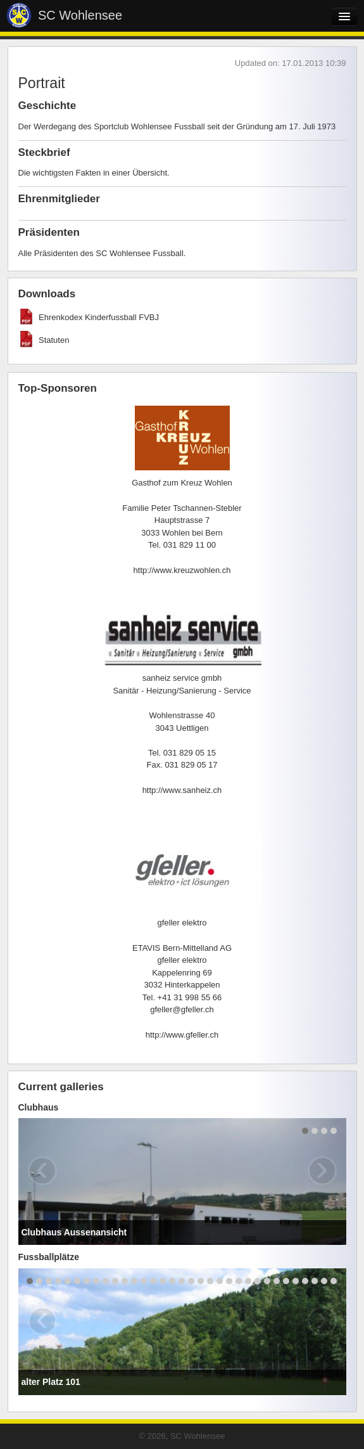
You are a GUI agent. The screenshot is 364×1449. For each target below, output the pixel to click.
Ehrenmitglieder (59, 199)
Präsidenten (49, 232)
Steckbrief (44, 152)
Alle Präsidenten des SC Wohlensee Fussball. (102, 253)
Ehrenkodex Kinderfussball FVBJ (99, 317)
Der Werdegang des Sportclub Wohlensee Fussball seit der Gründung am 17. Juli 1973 (177, 126)
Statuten (54, 340)
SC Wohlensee (80, 15)
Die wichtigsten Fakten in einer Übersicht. (94, 172)
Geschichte (47, 106)
